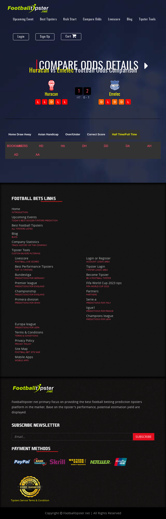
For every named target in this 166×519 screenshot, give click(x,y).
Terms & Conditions (29, 332)
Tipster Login (95, 266)
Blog (129, 19)
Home (16, 209)
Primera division (26, 299)
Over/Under (72, 134)
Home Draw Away (19, 134)
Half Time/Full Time (124, 134)
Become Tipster (97, 275)
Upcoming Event (23, 19)
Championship (25, 291)
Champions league (99, 316)
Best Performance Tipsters (34, 266)
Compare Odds (92, 19)
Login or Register (98, 258)
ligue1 (90, 308)
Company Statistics (25, 242)
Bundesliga (23, 275)
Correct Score (96, 134)
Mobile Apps (24, 357)
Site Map (21, 349)
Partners (92, 291)
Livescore (114, 19)
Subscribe (144, 437)
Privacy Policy (24, 340)
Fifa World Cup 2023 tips (104, 283)
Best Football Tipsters (27, 225)
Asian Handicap (48, 134)
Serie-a (91, 299)
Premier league (26, 283)
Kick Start (70, 19)
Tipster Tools (147, 19)
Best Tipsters (48, 19)
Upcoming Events (24, 217)
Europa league (25, 324)
